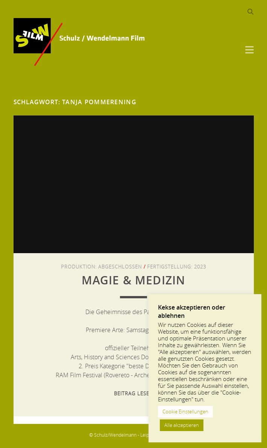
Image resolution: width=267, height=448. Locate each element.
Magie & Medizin (134, 280)
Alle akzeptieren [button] (181, 425)
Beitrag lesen (133, 393)
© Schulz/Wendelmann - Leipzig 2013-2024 (133, 435)
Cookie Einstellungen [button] (185, 411)
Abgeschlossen (120, 266)
